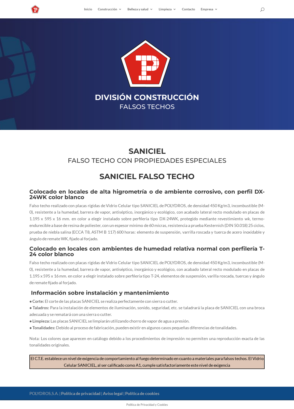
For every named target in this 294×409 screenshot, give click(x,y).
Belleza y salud (137, 9)
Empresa (207, 9)
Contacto (188, 9)
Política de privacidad (80, 393)
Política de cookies (142, 393)
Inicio (88, 9)
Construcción (107, 9)
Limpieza (165, 9)
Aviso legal (113, 393)
